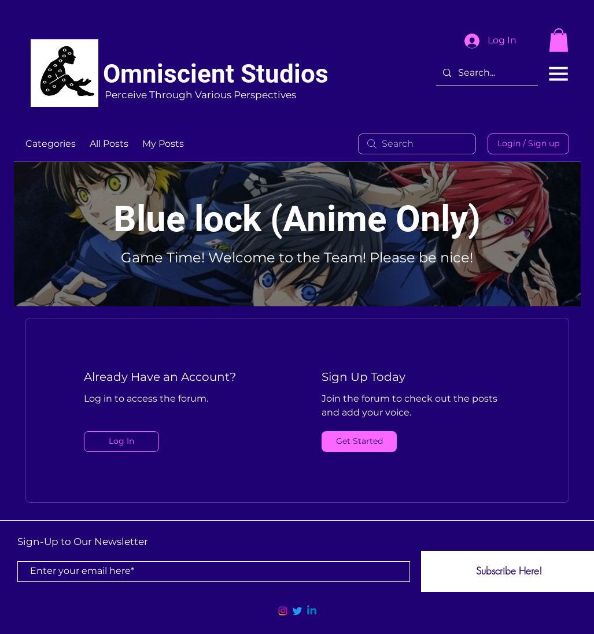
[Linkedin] (312, 611)
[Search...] (486, 73)
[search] (417, 144)
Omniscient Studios (216, 74)
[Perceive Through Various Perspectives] (201, 95)
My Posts (163, 143)
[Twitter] (297, 611)
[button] (559, 40)
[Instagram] (283, 611)
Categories (50, 143)
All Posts (109, 143)
